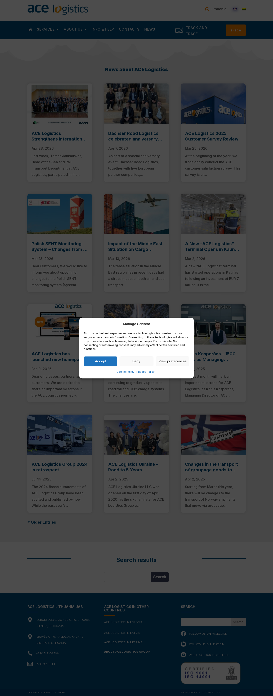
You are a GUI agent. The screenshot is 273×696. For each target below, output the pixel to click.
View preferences (172, 361)
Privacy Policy (145, 371)
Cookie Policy (125, 371)
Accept (100, 361)
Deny (136, 361)
